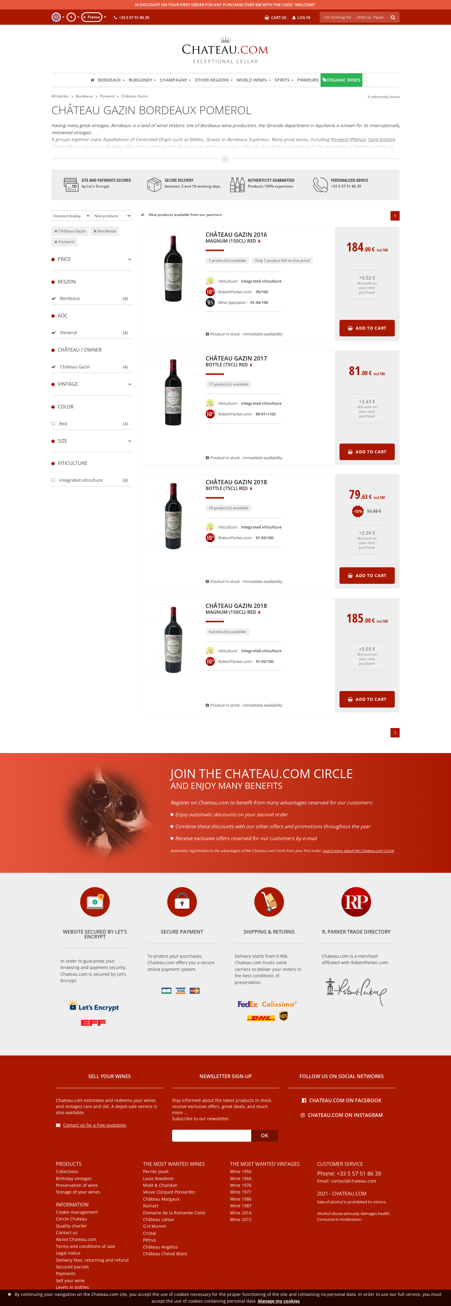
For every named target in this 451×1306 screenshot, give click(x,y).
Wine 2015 (240, 1219)
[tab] (91, 259)
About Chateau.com (76, 1239)
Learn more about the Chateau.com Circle (358, 850)
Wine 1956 (240, 1171)
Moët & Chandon (160, 1185)
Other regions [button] (214, 80)
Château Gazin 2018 (236, 485)
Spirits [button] (284, 80)
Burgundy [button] (142, 80)
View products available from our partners (181, 214)
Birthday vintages (74, 1178)
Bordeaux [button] (111, 80)
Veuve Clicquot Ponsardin (169, 1192)
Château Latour (158, 1219)
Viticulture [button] (69, 463)
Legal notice (68, 1253)
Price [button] (91, 259)
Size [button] (91, 440)
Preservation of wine (77, 1185)
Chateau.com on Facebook (341, 1100)
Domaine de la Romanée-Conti (174, 1213)
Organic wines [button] (341, 80)
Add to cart (367, 328)
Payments (66, 1273)
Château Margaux (161, 1199)
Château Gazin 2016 (236, 238)
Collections (67, 1171)
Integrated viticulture (77, 480)
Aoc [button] (59, 315)
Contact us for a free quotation (91, 1125)
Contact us (67, 1233)
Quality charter (71, 1226)
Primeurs (308, 80)
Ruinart (150, 1206)
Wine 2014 (240, 1213)
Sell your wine (70, 1281)
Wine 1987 (240, 1206)
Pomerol (64, 241)
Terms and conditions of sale (85, 1246)
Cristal (149, 1233)
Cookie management (77, 1212)
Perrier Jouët (156, 1171)
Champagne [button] (175, 80)
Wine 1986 (240, 1199)
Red (59, 423)
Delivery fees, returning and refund (92, 1260)
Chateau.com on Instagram (342, 1115)
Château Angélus (160, 1247)
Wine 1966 (240, 1178)
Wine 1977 (240, 1192)
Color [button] (62, 406)
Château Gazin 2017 (236, 361)
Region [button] (63, 281)
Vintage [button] (91, 384)
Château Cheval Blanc (165, 1254)
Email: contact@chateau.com (346, 1181)
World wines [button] (254, 80)
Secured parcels (72, 1267)
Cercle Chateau (71, 1219)
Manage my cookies (279, 1301)
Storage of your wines (78, 1192)
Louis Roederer (158, 1178)
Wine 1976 (240, 1185)
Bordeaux (105, 231)
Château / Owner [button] (76, 349)
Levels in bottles (72, 1287)
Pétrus (149, 1240)
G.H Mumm (154, 1226)
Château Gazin (70, 231)
